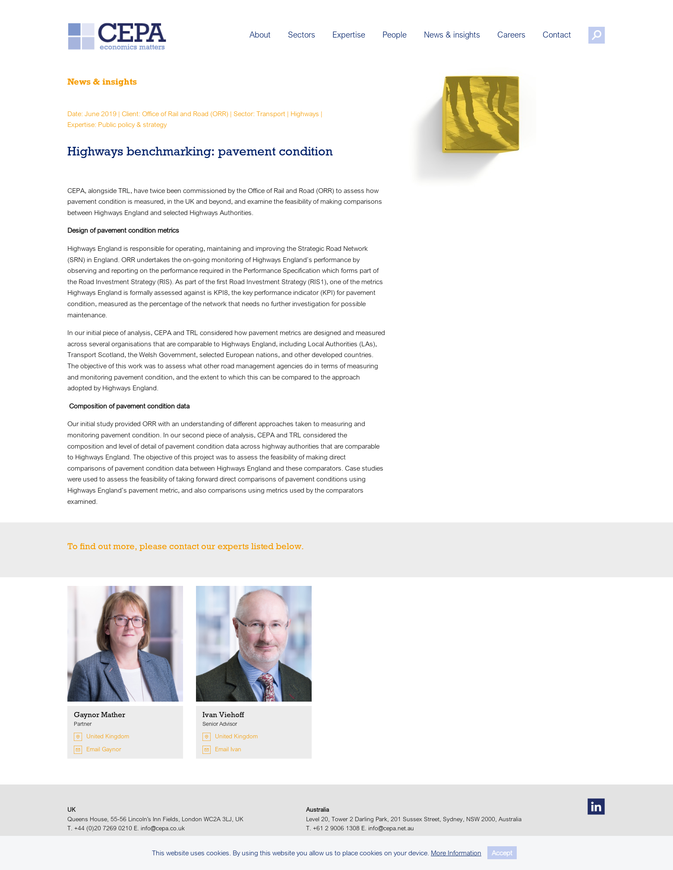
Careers (512, 36)
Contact (557, 36)
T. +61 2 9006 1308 (333, 828)
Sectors (302, 36)
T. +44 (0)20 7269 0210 (99, 828)
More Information (456, 852)
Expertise (349, 36)
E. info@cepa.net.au (387, 828)
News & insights (453, 36)
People (395, 36)
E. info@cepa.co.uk (159, 828)
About (261, 36)
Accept (502, 852)
